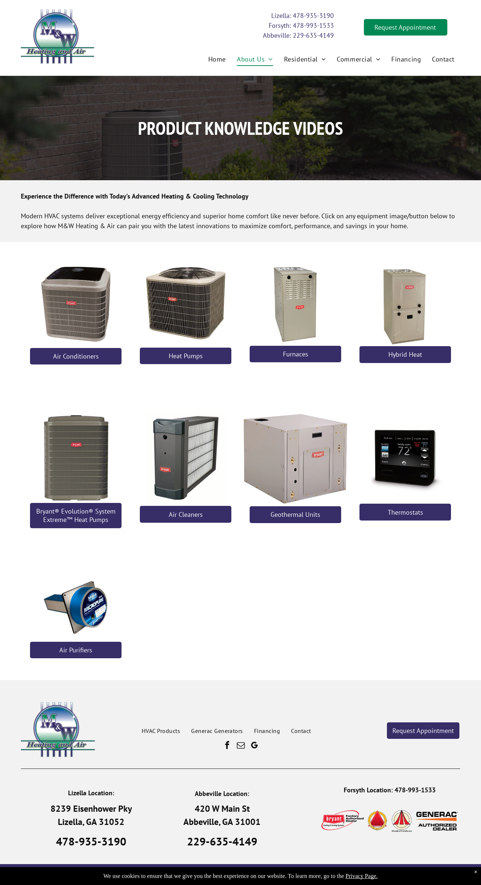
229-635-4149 (313, 35)
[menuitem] (217, 59)
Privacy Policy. (285, 874)
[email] (240, 746)
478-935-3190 (313, 15)
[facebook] (227, 746)
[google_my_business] (254, 746)
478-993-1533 (313, 25)
